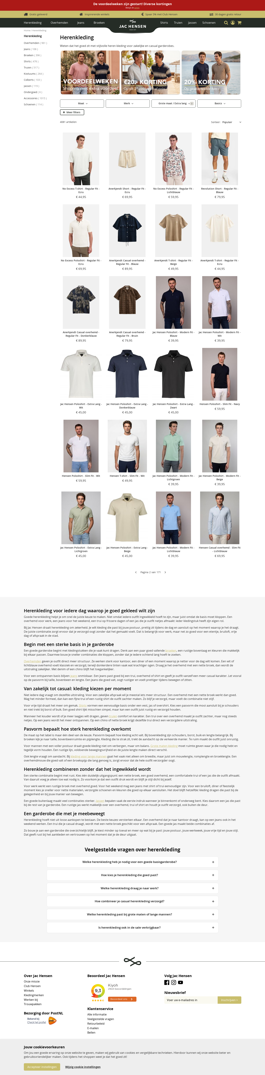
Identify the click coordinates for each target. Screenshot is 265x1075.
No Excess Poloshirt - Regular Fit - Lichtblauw (173, 190)
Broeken (99, 23)
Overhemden (59, 23)
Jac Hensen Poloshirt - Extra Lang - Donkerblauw (127, 405)
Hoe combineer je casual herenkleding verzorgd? (129, 901)
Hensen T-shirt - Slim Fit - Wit (127, 475)
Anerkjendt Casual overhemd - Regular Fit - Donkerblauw (81, 334)
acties (136, 7)
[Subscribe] (229, 1000)
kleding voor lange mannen (89, 756)
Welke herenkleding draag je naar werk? (130, 888)
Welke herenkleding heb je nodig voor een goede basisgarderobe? (129, 862)
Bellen (91, 1032)
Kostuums (33, 73)
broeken (170, 650)
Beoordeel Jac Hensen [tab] (106, 976)
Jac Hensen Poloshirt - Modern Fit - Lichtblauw (173, 549)
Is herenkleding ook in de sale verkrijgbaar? (129, 927)
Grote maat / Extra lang (176, 103)
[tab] (202, 993)
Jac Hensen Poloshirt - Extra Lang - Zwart (173, 405)
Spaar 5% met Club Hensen (161, 14)
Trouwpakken (33, 1004)
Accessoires (35, 98)
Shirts (164, 23)
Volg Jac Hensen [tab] (178, 976)
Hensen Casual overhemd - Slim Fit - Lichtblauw (220, 549)
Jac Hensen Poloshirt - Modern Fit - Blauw (173, 334)
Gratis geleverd (38, 14)
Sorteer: (215, 122)
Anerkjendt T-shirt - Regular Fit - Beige (173, 262)
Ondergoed (33, 92)
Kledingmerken (34, 995)
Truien (178, 23)
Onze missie (32, 981)
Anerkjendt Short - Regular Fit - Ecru (127, 190)
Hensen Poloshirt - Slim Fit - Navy (220, 404)
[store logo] (132, 26)
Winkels (29, 990)
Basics (219, 103)
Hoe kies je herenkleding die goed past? (129, 875)
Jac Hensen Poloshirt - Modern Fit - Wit (220, 334)
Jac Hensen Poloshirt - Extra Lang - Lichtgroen (81, 549)
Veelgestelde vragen (100, 1019)
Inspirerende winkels (97, 14)
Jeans (80, 23)
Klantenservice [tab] (100, 1009)
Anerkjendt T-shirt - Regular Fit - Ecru (219, 262)
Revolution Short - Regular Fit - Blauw (219, 190)
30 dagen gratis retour (228, 14)
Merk (127, 103)
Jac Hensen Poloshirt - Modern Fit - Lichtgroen (173, 477)
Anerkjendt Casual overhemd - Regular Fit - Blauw (127, 262)
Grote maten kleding (164, 746)
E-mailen (93, 1028)
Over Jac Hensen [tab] (38, 976)
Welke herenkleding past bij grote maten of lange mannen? (129, 914)
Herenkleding (33, 23)
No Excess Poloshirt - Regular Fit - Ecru (81, 262)
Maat (81, 103)
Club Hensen (32, 986)
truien (113, 716)
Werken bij (31, 1000)
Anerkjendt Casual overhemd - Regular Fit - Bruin (127, 334)
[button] (233, 23)
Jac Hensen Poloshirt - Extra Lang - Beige (127, 549)
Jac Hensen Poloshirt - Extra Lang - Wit (81, 405)
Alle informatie (97, 1014)
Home (27, 30)
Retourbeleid (96, 1023)
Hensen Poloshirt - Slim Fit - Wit (81, 475)
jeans (73, 676)
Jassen (192, 23)
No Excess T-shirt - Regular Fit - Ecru (81, 190)
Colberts (32, 79)
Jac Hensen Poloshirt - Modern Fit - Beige (220, 477)
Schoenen (209, 23)
